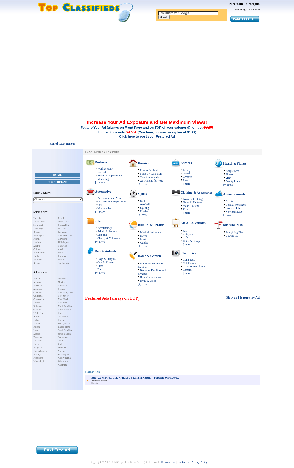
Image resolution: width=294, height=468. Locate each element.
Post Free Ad (57, 182)
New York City (65, 235)
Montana (62, 282)
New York (63, 302)
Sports (142, 194)
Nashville (62, 245)
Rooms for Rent (149, 170)
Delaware (37, 306)
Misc (228, 177)
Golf (142, 201)
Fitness (229, 174)
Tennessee (63, 337)
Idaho (36, 320)
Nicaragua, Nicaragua (244, 4)
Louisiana (37, 340)
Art (185, 230)
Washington (38, 235)
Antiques (188, 234)
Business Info (233, 208)
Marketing (103, 179)
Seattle (61, 259)
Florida (36, 302)
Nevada (61, 289)
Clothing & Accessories (196, 192)
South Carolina (65, 330)
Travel (186, 173)
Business (101, 162)
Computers (189, 259)
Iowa (35, 330)
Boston (36, 263)
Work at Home (105, 168)
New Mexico (64, 299)
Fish (99, 269)
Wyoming (62, 364)
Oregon (61, 320)
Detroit (61, 218)
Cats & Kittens (105, 262)
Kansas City (63, 225)
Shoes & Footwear (193, 202)
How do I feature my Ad (243, 297)
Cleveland (63, 239)
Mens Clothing (191, 205)
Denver (36, 232)
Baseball (145, 204)
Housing (143, 163)
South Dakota (64, 333)
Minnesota (38, 358)
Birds (100, 265)
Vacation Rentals (149, 177)
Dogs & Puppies (106, 259)
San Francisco (64, 263)
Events (229, 201)
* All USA (38, 313)
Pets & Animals (105, 251)
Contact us (183, 462)
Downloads (232, 235)
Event (186, 180)
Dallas (61, 252)
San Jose (37, 242)
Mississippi (38, 361)
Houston (62, 256)
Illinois (36, 323)
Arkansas (37, 289)
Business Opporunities (109, 175)
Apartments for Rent (151, 180)
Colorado (37, 292)
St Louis (62, 228)
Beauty (187, 170)
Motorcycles (104, 208)
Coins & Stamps (192, 241)
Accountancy (104, 228)
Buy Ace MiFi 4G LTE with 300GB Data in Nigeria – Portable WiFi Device (135, 377)
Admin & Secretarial (108, 231)
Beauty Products (235, 181)
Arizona (37, 282)
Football (144, 211)
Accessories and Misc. (109, 198)
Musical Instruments (151, 232)
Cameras (187, 270)
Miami (36, 239)
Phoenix (37, 218)
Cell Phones (189, 263)
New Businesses (234, 211)
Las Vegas (63, 232)
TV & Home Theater (194, 266)
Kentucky (37, 337)
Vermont (62, 347)
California (38, 296)
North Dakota (64, 309)
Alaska (36, 278)
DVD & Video (148, 280)
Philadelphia (64, 242)
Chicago (37, 249)
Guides (144, 242)
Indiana (36, 327)
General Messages (236, 204)
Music (143, 239)
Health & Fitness (234, 163)
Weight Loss (232, 171)
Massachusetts (40, 351)
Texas (60, 340)
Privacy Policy (199, 462)
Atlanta (36, 245)
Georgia (37, 309)
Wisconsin (63, 361)
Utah (60, 344)
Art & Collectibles (193, 223)
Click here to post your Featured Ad (147, 136)
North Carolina (65, 306)
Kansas (36, 333)
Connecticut (38, 299)
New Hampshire (65, 292)
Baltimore (37, 259)
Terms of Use (168, 462)
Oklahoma (63, 316)
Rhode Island (64, 327)
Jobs (98, 221)
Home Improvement (151, 277)
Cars (99, 205)
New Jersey (63, 296)
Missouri (62, 278)
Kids (185, 209)
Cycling (144, 208)
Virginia (62, 351)
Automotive (103, 191)
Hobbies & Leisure (151, 225)
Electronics (188, 253)
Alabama (37, 285)
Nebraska (62, 285)
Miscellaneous (233, 225)
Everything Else (234, 232)
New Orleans (39, 252)
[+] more (100, 182)
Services (186, 163)
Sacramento (38, 225)
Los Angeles (39, 221)
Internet (101, 172)
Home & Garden (149, 256)
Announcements (234, 194)
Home (57, 174)
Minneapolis (64, 221)
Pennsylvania (64, 323)
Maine (36, 344)
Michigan (37, 354)
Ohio (60, 313)
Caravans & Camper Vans (111, 201)
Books (143, 235)
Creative (187, 177)
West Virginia (64, 358)
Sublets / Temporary (151, 173)
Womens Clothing (193, 199)
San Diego (38, 228)
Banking (102, 234)
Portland (37, 256)
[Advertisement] (147, 57)
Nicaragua (99, 151)
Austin (61, 249)
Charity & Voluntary (108, 238)
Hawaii (36, 316)
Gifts (185, 237)
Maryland (37, 347)
